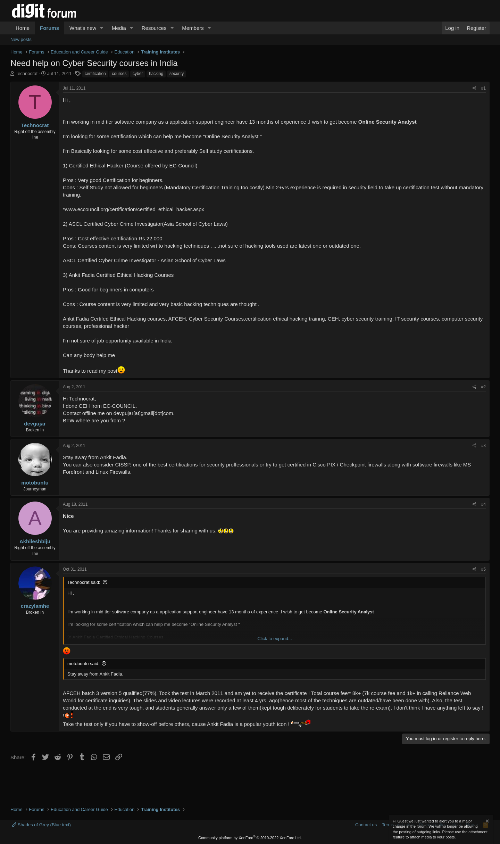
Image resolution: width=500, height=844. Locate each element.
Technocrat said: (83, 582)
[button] (102, 28)
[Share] (474, 88)
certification (95, 73)
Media (119, 28)
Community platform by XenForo (250, 838)
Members (193, 28)
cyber (138, 73)
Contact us (366, 824)
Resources (154, 28)
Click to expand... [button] (274, 638)
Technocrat (27, 73)
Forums (49, 28)
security (176, 73)
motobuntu (34, 483)
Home (23, 28)
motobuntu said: (83, 663)
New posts (21, 39)
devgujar (35, 424)
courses (119, 73)
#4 (483, 504)
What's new (82, 28)
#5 (483, 569)
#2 (483, 386)
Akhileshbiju (34, 541)
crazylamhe (35, 606)
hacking (156, 73)
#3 (483, 445)
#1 (483, 88)
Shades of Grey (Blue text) (41, 824)
